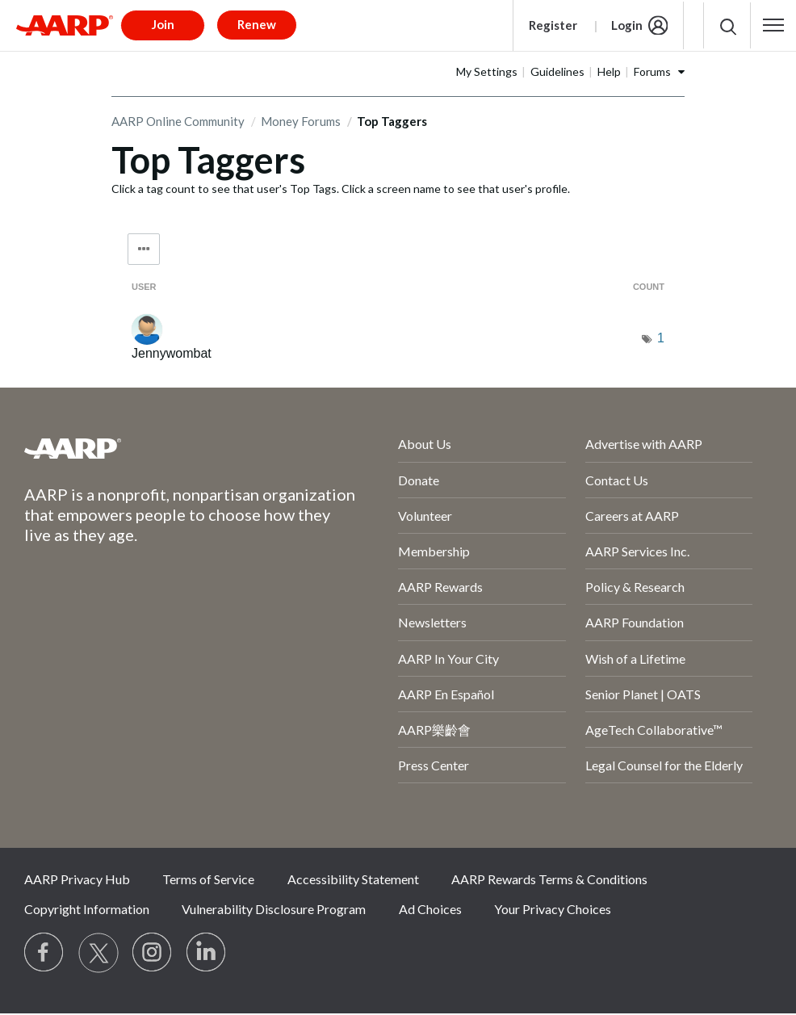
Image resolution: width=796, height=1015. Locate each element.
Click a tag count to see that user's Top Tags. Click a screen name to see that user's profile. (340, 188)
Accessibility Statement (353, 879)
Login (627, 25)
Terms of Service (208, 879)
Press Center (433, 765)
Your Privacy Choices (552, 908)
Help (609, 71)
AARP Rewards (440, 586)
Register (553, 25)
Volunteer (425, 515)
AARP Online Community (178, 121)
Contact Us (616, 480)
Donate (418, 480)
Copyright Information (86, 908)
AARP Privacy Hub (77, 879)
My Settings (486, 71)
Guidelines (557, 71)
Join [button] (163, 24)
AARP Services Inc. (637, 551)
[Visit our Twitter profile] (98, 953)
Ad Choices (430, 908)
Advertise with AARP (643, 443)
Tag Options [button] (144, 249)
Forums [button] (652, 71)
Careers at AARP (632, 515)
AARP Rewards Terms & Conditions (549, 879)
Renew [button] (256, 24)
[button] (773, 25)
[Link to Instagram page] (152, 953)
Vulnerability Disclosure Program (274, 908)
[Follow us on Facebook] (44, 953)
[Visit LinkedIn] (206, 953)
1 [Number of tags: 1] (660, 338)
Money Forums (301, 121)
